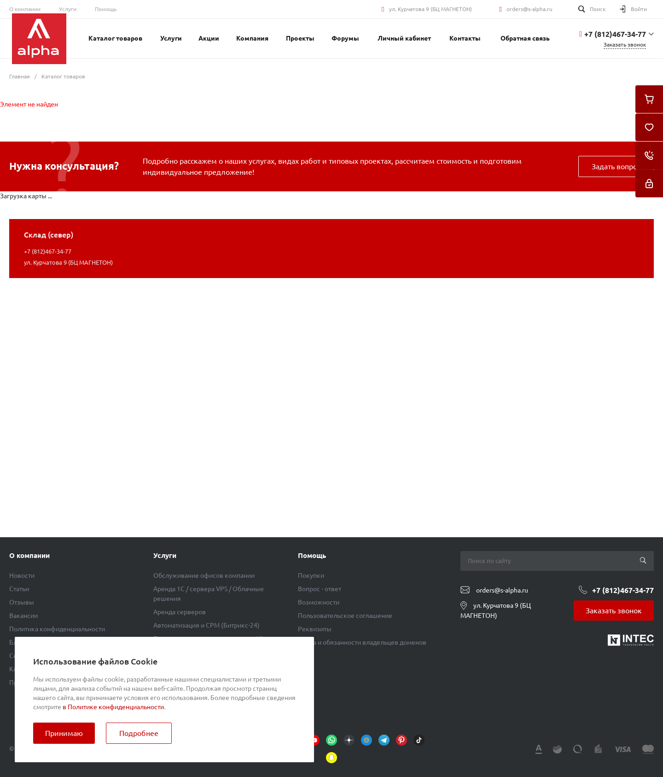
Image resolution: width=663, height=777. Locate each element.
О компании (25, 9)
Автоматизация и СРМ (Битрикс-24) (206, 625)
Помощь (105, 9)
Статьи (19, 589)
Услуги (67, 9)
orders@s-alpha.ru (529, 9)
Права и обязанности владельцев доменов (362, 642)
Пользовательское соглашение (345, 615)
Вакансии (23, 615)
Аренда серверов (179, 612)
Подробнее (138, 733)
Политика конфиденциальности (57, 629)
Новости (22, 575)
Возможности (318, 602)
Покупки (311, 575)
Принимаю (64, 733)
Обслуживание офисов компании (204, 575)
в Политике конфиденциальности (113, 707)
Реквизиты (315, 629)
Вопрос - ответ (319, 589)
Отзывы (21, 602)
